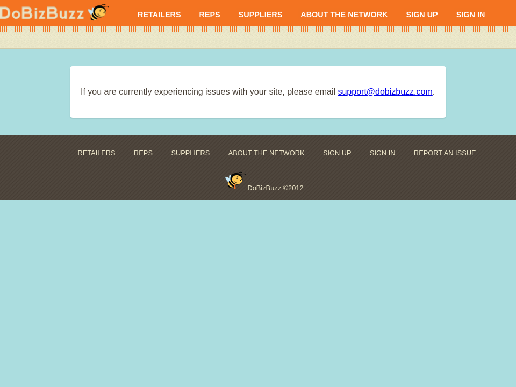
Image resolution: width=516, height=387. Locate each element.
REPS (209, 14)
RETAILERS (159, 14)
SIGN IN (470, 14)
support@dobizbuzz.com (385, 91)
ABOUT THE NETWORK (344, 14)
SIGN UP (422, 14)
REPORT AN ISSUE (445, 153)
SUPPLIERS (261, 14)
